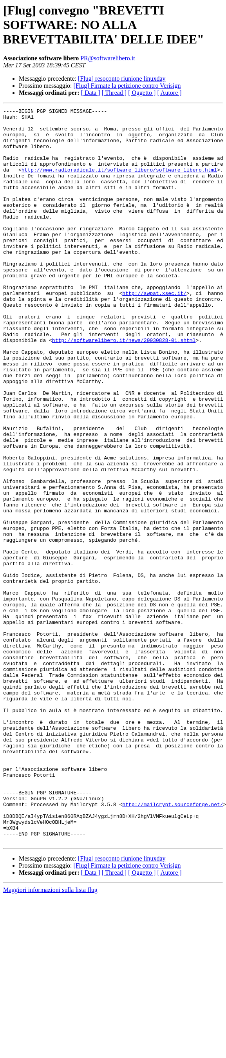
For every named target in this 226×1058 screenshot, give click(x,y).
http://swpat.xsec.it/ (154, 330)
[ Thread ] (114, 92)
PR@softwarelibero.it (107, 58)
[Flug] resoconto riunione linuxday (122, 78)
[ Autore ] (169, 92)
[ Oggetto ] (141, 92)
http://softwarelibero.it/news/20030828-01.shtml (124, 387)
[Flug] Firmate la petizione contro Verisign (127, 85)
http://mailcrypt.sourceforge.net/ (172, 944)
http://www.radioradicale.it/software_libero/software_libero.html (119, 182)
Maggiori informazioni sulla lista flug (50, 1036)
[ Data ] (90, 92)
